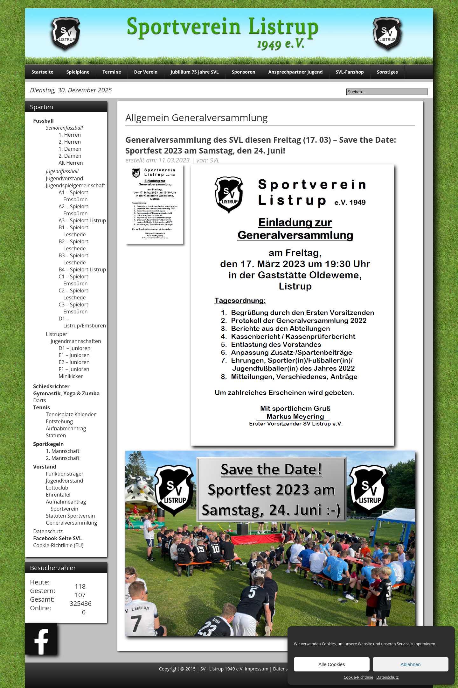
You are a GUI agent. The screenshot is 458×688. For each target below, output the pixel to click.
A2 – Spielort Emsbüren (73, 210)
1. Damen (70, 148)
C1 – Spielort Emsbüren (73, 280)
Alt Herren (71, 162)
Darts (39, 400)
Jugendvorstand (64, 178)
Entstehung (59, 421)
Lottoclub (57, 487)
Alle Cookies (331, 664)
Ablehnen (410, 664)
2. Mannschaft (63, 458)
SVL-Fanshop (350, 72)
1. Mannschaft (63, 451)
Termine (111, 72)
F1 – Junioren (74, 369)
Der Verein (145, 72)
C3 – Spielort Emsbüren (73, 308)
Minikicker (71, 376)
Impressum (257, 669)
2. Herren (70, 141)
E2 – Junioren (74, 362)
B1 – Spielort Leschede (73, 231)
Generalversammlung (71, 522)
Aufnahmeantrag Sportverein (66, 505)
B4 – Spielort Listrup (82, 269)
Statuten (56, 435)
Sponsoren (243, 72)
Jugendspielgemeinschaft (75, 185)
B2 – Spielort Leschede (73, 245)
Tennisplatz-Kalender (71, 414)
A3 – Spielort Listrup (82, 220)
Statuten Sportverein (70, 515)
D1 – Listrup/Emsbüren (82, 322)
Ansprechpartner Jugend (295, 72)
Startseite (42, 72)
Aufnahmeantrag (66, 428)
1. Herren (70, 134)
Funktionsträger (64, 473)
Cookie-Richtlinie (358, 677)
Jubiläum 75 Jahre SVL (195, 72)
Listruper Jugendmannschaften (73, 338)
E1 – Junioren (74, 355)
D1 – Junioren (74, 348)
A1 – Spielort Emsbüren (73, 196)
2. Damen (70, 155)
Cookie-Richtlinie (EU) (58, 545)
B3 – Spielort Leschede (73, 259)
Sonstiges (387, 72)
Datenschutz (388, 677)
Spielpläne (77, 72)
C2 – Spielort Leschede (73, 294)
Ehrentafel (58, 494)
